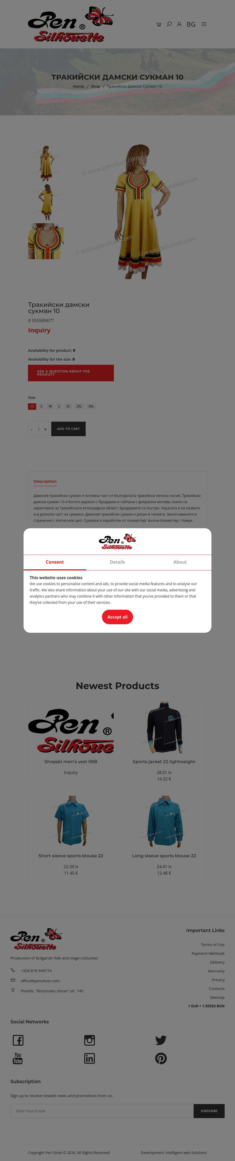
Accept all (117, 617)
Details (117, 562)
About (180, 562)
